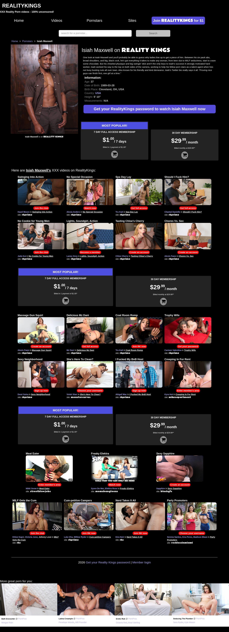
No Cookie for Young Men (34, 221)
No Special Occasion (80, 177)
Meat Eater (32, 453)
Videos (56, 20)
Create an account (139, 252)
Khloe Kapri (18, 537)
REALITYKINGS (21, 6)
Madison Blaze (200, 537)
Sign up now (41, 390)
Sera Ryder (178, 622)
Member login (141, 562)
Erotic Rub (120, 619)
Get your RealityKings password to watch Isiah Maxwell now (149, 109)
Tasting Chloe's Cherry (129, 221)
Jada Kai (22, 256)
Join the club (41, 208)
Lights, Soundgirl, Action (82, 221)
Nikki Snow (31, 488)
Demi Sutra (23, 394)
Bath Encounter (8, 619)
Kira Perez (187, 537)
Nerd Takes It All (126, 500)
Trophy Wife (172, 315)
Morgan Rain (7, 622)
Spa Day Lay (123, 177)
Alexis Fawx (170, 256)
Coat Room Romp (126, 315)
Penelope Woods (66, 622)
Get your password (188, 346)
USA (98, 93)
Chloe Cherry (121, 256)
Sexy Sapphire (165, 453)
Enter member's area (188, 390)
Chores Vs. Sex (174, 221)
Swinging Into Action (31, 177)
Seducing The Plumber (183, 619)
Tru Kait (119, 212)
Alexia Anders (73, 212)
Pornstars (94, 20)
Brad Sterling (134, 622)
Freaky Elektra (100, 453)
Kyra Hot (168, 394)
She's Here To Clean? (80, 359)
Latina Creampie (66, 619)
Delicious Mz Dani (78, 315)
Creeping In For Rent (177, 359)
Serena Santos (174, 537)
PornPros (22, 619)
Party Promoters (177, 500)
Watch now (90, 208)
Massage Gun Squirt (30, 315)
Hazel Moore (24, 212)
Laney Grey (72, 256)
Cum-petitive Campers (78, 500)
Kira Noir (120, 537)
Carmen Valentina (173, 350)
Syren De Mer (97, 488)
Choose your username (90, 390)
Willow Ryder (80, 537)
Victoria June (31, 537)
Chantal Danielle (172, 212)
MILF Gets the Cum (24, 500)
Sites (132, 20)
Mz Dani (70, 350)
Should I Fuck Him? (176, 177)
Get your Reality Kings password (108, 562)
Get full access (139, 208)
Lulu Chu (68, 537)
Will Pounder (81, 622)
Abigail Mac (121, 394)
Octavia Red (121, 622)
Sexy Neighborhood (30, 359)
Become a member (90, 252)
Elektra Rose (111, 488)
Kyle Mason (189, 622)
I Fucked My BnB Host (129, 359)
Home (19, 20)
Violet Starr (72, 394)
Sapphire (160, 488)
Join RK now (139, 346)
